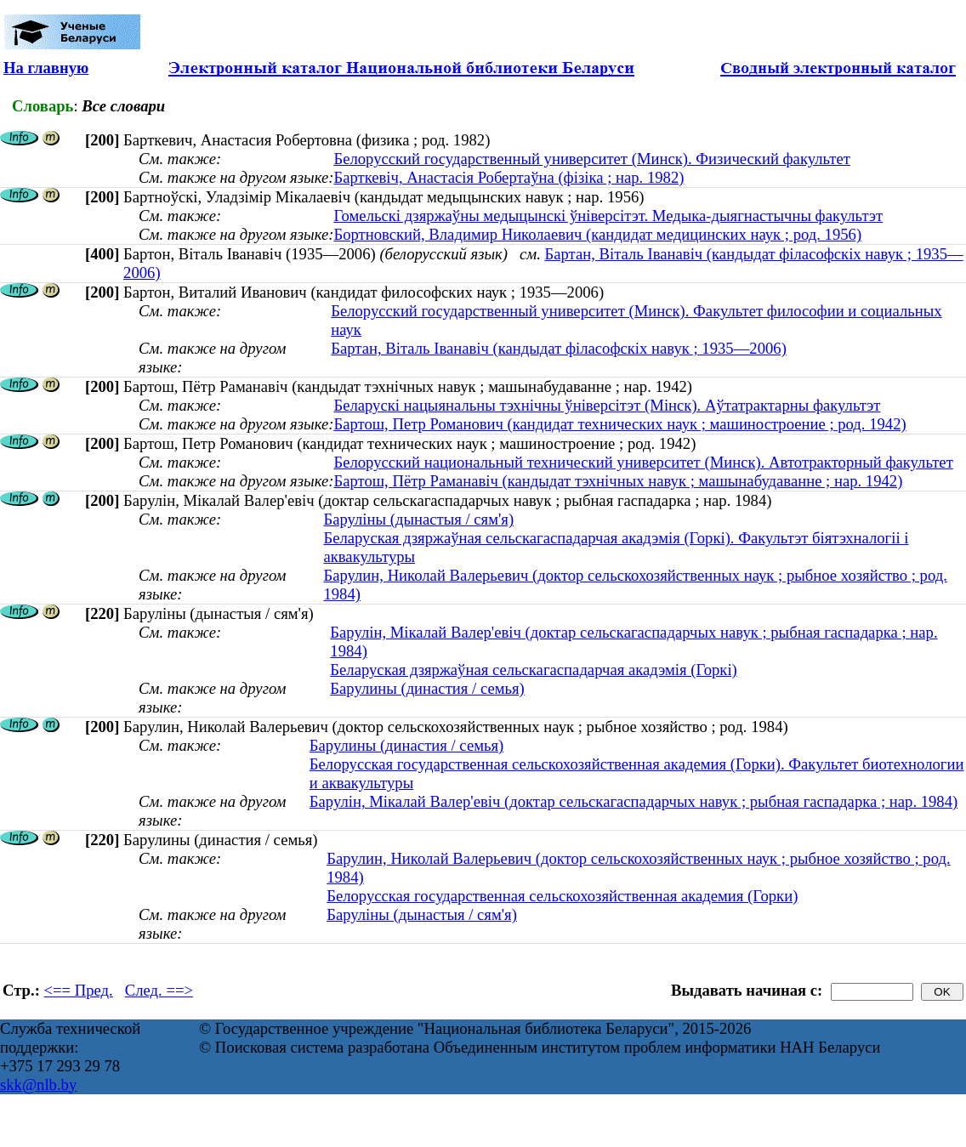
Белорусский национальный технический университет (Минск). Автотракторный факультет (642, 462)
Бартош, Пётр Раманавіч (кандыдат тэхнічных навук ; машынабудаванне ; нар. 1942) (617, 481)
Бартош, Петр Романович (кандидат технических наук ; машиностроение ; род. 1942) (619, 424)
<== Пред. (78, 990)
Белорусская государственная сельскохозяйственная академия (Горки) (562, 896)
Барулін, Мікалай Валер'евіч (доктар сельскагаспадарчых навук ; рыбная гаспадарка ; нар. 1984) (633, 801)
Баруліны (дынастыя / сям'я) (418, 519)
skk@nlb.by (38, 1084)
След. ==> (159, 990)
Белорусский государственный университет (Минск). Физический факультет (591, 159)
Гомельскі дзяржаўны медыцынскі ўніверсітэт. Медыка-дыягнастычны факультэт (608, 215)
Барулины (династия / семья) (427, 688)
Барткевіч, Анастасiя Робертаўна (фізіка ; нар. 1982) (508, 177)
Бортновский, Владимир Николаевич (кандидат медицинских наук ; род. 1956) (597, 234)
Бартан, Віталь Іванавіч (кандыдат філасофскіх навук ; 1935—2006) (559, 348)
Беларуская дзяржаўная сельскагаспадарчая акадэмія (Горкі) (533, 670)
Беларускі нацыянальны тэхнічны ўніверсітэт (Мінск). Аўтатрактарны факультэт (606, 405)
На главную (45, 68)
